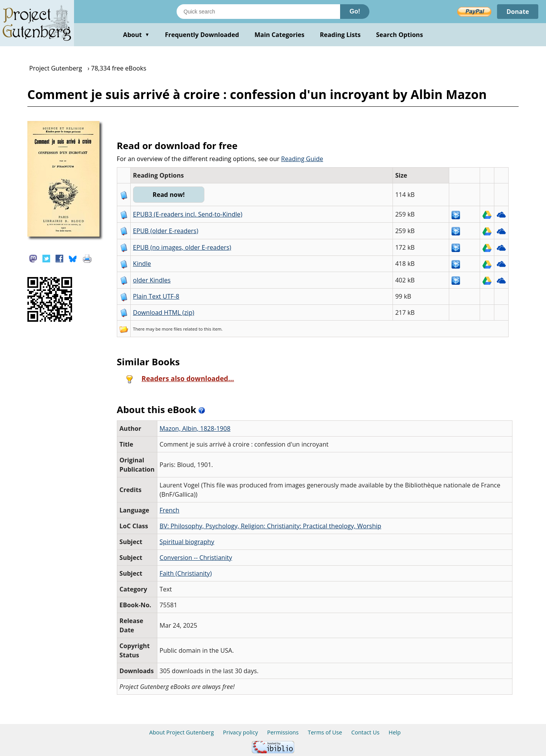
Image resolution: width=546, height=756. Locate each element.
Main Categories (279, 34)
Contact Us (365, 732)
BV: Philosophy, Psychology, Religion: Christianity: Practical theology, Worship (270, 526)
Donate (517, 11)
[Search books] (258, 11)
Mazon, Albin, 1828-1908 (195, 428)
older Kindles (152, 280)
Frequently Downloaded (202, 34)
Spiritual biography (187, 542)
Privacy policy (240, 732)
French (169, 510)
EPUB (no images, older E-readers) (182, 247)
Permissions (283, 732)
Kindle (142, 263)
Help (395, 732)
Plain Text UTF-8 (156, 296)
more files (172, 329)
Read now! (169, 194)
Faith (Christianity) (186, 573)
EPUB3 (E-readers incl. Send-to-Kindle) (188, 214)
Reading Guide (302, 159)
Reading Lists (340, 34)
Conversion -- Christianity (196, 557)
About (136, 34)
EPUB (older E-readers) (165, 231)
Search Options (399, 34)
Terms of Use (325, 732)
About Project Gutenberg (181, 732)
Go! (354, 11)
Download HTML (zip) (163, 312)
